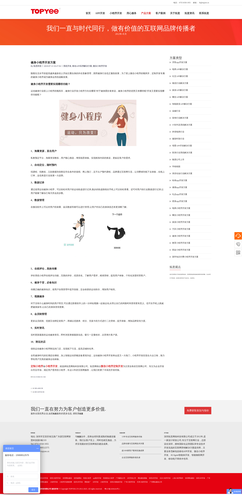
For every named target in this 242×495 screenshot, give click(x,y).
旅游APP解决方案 (179, 91)
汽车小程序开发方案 (180, 230)
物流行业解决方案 (179, 84)
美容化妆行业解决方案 (181, 174)
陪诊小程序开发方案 (180, 251)
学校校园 (175, 168)
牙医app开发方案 (178, 63)
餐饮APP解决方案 (179, 98)
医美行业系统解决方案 (181, 154)
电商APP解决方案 (39, 389)
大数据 (44, 378)
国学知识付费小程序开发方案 (184, 258)
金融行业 (175, 112)
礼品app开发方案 (178, 195)
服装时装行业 (177, 140)
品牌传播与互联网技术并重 (132, 445)
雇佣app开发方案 (178, 188)
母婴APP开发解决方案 (181, 147)
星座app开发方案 (178, 202)
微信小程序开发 (100, 67)
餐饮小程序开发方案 (180, 216)
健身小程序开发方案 (180, 237)
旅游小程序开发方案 (180, 223)
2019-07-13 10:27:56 (52, 67)
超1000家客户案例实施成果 (132, 452)
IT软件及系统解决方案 (181, 126)
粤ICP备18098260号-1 (112, 490)
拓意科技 (37, 67)
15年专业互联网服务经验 (131, 438)
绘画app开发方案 (178, 181)
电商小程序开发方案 (180, 209)
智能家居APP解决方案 (181, 105)
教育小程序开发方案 (39, 393)
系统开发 (67, 67)
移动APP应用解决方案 (82, 67)
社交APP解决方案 (179, 77)
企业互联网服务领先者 (130, 458)
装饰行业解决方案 (179, 119)
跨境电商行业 (177, 133)
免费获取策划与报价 (198, 411)
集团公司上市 (177, 161)
